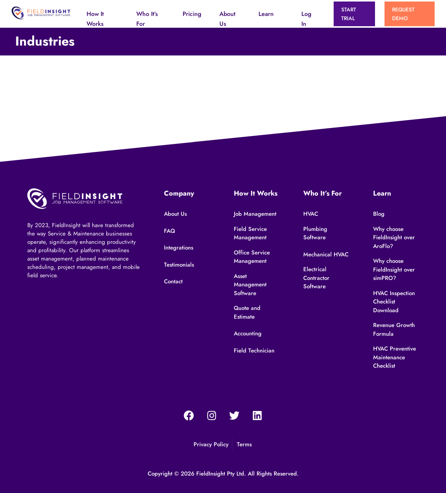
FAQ (169, 231)
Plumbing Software (315, 233)
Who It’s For (147, 18)
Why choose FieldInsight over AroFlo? (394, 237)
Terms (244, 444)
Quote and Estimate (247, 312)
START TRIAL (348, 14)
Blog (379, 214)
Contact (173, 281)
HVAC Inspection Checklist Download (394, 301)
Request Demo (403, 14)
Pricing (192, 13)
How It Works (95, 18)
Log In (306, 18)
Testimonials (179, 265)
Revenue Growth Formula (394, 329)
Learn (266, 13)
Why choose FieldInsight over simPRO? (394, 269)
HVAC (310, 214)
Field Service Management (250, 233)
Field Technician (254, 350)
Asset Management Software (250, 284)
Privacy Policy (211, 444)
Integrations (178, 247)
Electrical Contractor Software (316, 278)
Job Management (255, 214)
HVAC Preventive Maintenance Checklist (394, 357)
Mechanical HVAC (325, 254)
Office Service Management (252, 256)
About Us (227, 18)
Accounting (248, 333)
